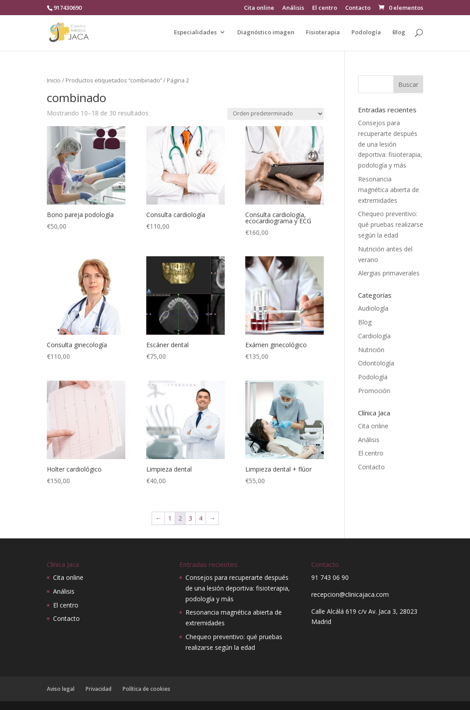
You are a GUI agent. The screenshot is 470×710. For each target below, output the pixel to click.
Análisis (293, 8)
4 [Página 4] (200, 518)
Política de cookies (146, 689)
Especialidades (195, 32)
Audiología (373, 308)
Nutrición (371, 349)
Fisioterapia (323, 32)
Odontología (376, 363)
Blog (398, 32)
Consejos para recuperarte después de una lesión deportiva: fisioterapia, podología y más (390, 144)
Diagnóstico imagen (265, 32)
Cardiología (374, 336)
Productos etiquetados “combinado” (114, 80)
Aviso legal (60, 689)
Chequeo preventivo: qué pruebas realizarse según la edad (390, 224)
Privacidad (98, 689)
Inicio (54, 80)
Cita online (259, 8)
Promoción (374, 390)
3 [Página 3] (190, 518)
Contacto (358, 8)
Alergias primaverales (389, 273)
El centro (324, 8)
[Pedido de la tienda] (275, 114)
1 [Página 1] (170, 518)
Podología (366, 32)
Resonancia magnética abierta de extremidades (388, 190)
